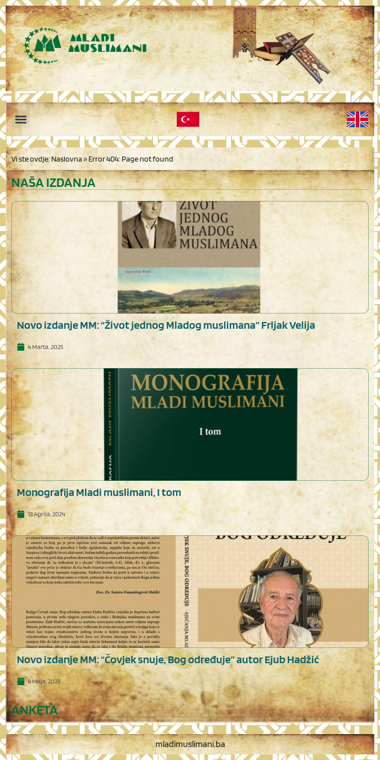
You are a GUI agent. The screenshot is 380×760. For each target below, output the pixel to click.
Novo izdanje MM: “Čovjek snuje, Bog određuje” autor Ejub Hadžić (168, 659)
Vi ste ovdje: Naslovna (46, 158)
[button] (20, 119)
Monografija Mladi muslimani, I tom (99, 492)
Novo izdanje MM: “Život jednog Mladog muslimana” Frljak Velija (166, 325)
